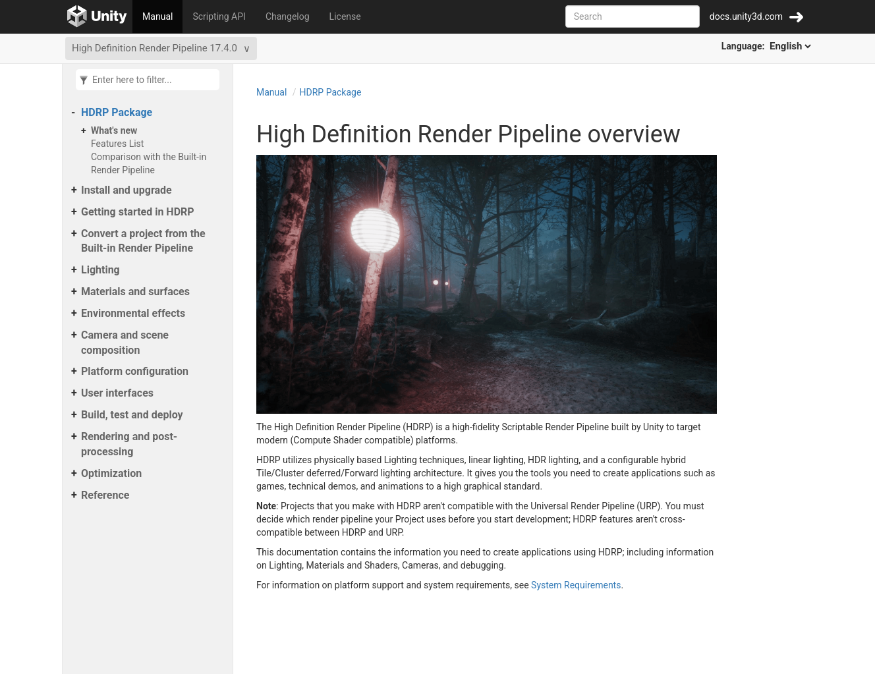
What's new (114, 130)
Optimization (111, 473)
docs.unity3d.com (746, 16)
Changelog (288, 16)
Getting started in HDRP (137, 212)
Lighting (100, 270)
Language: (767, 46)
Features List (117, 143)
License (345, 16)
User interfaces (117, 393)
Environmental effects (133, 313)
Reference (105, 495)
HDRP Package (116, 112)
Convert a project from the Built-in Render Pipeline (143, 241)
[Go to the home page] (97, 16)
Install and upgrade (126, 190)
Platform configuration (134, 371)
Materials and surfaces (135, 291)
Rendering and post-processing (129, 444)
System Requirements (576, 585)
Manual (157, 16)
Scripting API (218, 16)
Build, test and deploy (132, 414)
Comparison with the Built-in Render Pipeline (148, 163)
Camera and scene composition (125, 342)
